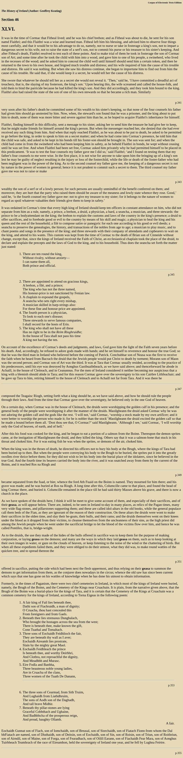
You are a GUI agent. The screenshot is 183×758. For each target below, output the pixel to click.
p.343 (178, 181)
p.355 (178, 752)
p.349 (178, 474)
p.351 (178, 561)
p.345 (171, 274)
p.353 (171, 685)
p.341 (178, 102)
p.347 (178, 388)
